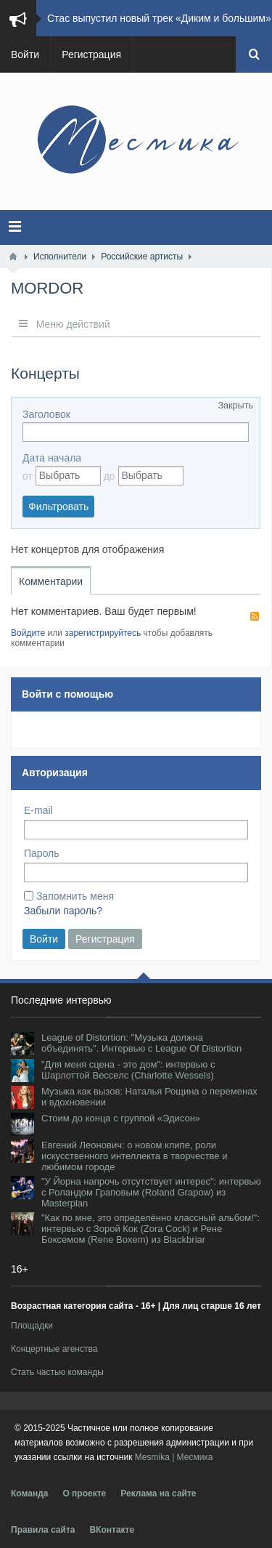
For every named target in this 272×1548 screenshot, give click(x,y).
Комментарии (51, 581)
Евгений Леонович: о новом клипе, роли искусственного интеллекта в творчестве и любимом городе (134, 1156)
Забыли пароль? (63, 910)
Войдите (28, 633)
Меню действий (64, 324)
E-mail (38, 810)
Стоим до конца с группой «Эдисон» (120, 1118)
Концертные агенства (54, 1349)
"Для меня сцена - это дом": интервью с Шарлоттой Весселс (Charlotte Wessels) (128, 1070)
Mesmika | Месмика (174, 1457)
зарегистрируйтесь (103, 633)
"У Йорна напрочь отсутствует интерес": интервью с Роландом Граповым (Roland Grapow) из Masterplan (151, 1192)
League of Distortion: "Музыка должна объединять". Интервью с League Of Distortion (141, 1043)
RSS (254, 616)
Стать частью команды (57, 1372)
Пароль (41, 853)
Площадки (32, 1326)
